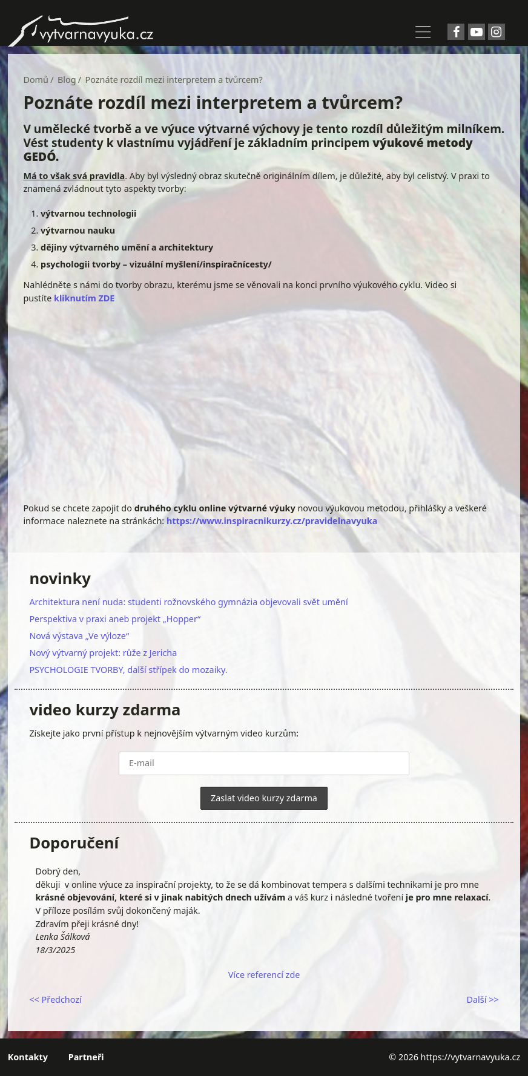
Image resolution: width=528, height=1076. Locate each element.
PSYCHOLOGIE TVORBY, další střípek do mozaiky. (128, 669)
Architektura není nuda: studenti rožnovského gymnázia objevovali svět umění (188, 602)
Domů (35, 79)
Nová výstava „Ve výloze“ (79, 635)
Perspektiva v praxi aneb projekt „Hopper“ (114, 619)
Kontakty (28, 1057)
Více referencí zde (264, 974)
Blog (67, 79)
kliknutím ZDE (84, 298)
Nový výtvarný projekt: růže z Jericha (103, 652)
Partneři (86, 1057)
